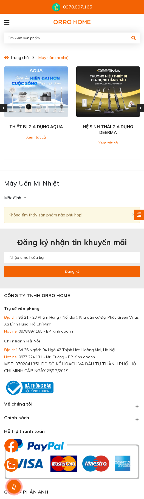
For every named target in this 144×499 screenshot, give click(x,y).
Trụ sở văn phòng (21, 308)
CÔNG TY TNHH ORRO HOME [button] (37, 295)
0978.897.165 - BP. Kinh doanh (46, 331)
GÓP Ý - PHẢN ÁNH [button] (26, 492)
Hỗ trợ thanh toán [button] (24, 431)
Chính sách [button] (72, 418)
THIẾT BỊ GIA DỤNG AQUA (36, 126)
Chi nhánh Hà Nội (22, 341)
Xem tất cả (36, 137)
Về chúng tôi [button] (72, 405)
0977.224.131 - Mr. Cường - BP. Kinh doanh (57, 356)
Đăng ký (72, 271)
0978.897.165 (77, 7)
